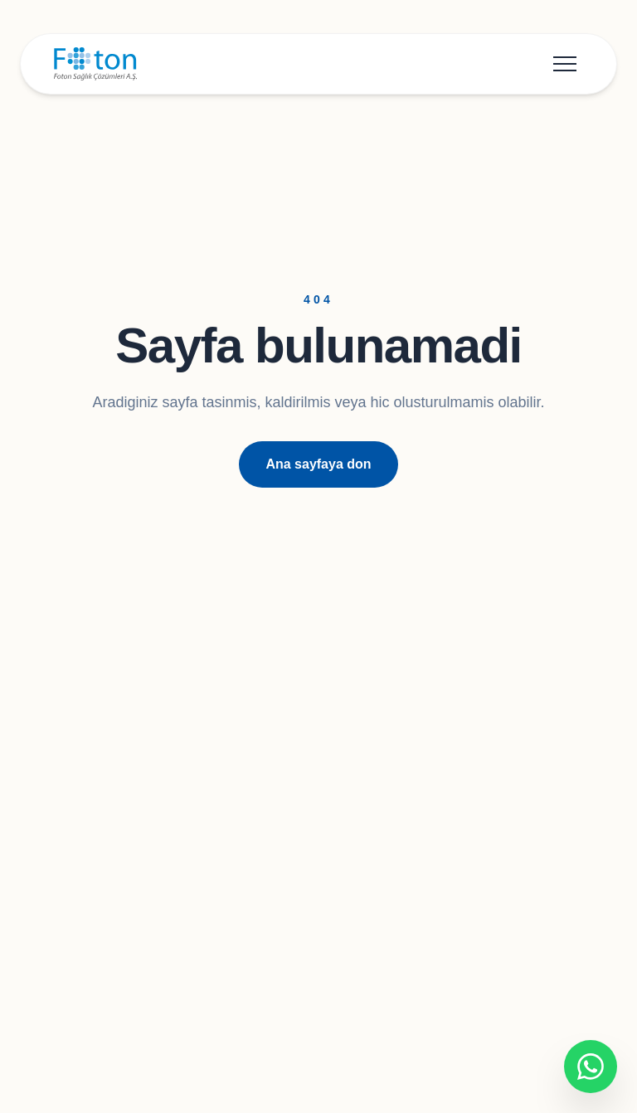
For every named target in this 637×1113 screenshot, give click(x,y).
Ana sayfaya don (318, 464)
